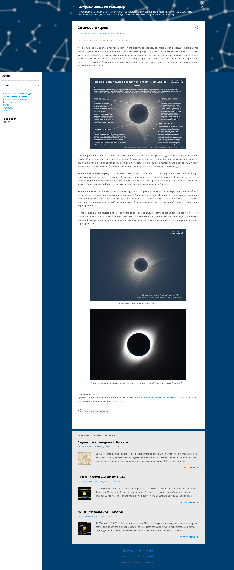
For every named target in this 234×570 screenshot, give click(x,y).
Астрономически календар (102, 7)
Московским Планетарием (159, 397)
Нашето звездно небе (14, 96)
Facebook (7, 107)
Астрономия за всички (96, 411)
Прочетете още (189, 467)
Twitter (6, 110)
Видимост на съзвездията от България (103, 442)
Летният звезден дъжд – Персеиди (100, 511)
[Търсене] (203, 8)
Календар (7, 102)
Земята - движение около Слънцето (101, 476)
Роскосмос (137, 397)
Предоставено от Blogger (138, 550)
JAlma (5, 104)
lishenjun (150, 556)
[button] (197, 28)
